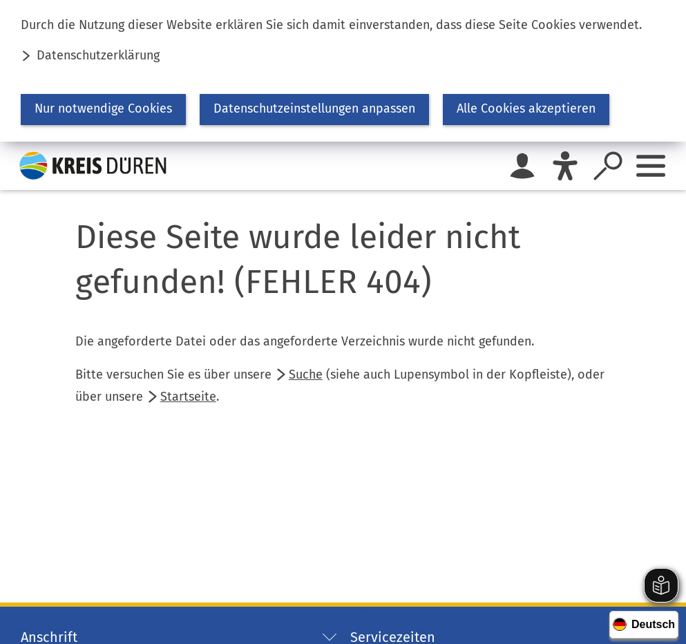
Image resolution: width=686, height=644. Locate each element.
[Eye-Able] (565, 166)
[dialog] (343, 71)
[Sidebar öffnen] (650, 166)
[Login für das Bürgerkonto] (522, 166)
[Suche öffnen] (608, 166)
